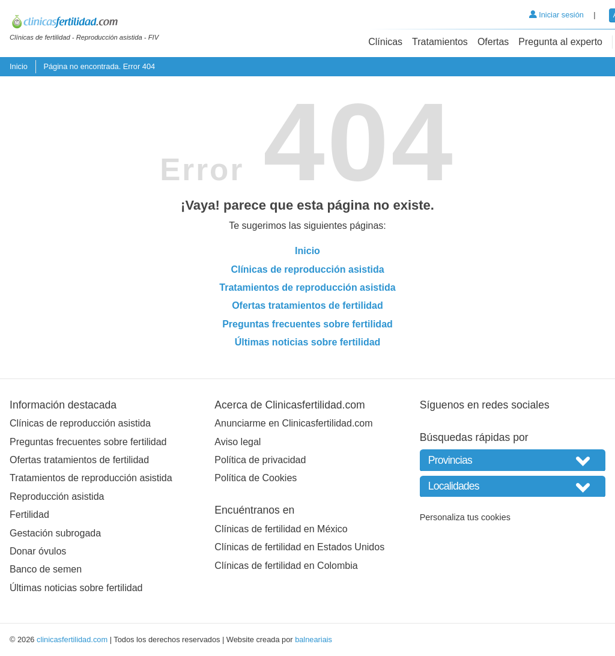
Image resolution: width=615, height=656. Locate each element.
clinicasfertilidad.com (72, 639)
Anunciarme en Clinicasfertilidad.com (293, 423)
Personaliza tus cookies (465, 517)
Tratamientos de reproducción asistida (307, 287)
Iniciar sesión (556, 14)
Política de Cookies (255, 478)
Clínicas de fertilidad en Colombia (285, 565)
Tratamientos (440, 42)
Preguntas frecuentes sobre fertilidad (307, 324)
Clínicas (385, 42)
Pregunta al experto (560, 42)
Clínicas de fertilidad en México (280, 529)
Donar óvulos (38, 551)
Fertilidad (29, 514)
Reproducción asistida (57, 496)
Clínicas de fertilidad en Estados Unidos (299, 547)
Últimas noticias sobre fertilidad (308, 342)
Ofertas (493, 42)
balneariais (313, 639)
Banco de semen (46, 569)
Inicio (19, 66)
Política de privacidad (260, 460)
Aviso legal (237, 442)
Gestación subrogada (55, 533)
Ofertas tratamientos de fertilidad (307, 305)
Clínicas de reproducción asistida (307, 269)
